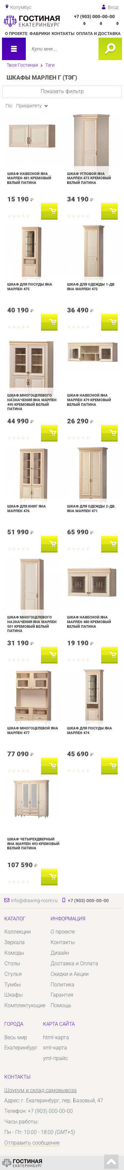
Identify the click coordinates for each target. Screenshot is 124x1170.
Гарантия (62, 995)
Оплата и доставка (98, 33)
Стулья (13, 974)
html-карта (56, 1037)
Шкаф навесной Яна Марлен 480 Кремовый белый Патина (89, 621)
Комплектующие (24, 1005)
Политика (62, 984)
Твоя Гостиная (22, 65)
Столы (12, 963)
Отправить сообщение (32, 1143)
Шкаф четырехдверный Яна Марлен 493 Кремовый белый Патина (33, 843)
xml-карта (55, 1048)
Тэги (50, 65)
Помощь (61, 1005)
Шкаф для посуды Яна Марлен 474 (89, 730)
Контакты (63, 33)
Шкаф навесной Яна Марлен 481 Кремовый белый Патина (29, 178)
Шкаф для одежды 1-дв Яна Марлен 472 (90, 286)
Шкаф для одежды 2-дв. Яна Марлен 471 (91, 508)
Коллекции (17, 932)
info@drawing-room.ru (34, 900)
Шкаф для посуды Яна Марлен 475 (29, 286)
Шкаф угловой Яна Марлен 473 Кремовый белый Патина (89, 178)
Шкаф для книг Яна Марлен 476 (26, 508)
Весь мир (15, 1037)
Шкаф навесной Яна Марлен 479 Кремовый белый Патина (89, 400)
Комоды (14, 953)
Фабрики (39, 33)
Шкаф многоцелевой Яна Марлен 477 (32, 730)
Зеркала (14, 942)
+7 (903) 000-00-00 (94, 16)
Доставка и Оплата (74, 963)
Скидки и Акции (70, 974)
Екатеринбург (21, 1048)
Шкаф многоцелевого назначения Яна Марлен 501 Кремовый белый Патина (32, 624)
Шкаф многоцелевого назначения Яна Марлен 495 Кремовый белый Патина (32, 402)
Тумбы (12, 984)
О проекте (16, 33)
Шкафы (13, 995)
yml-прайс (55, 1058)
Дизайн (60, 953)
